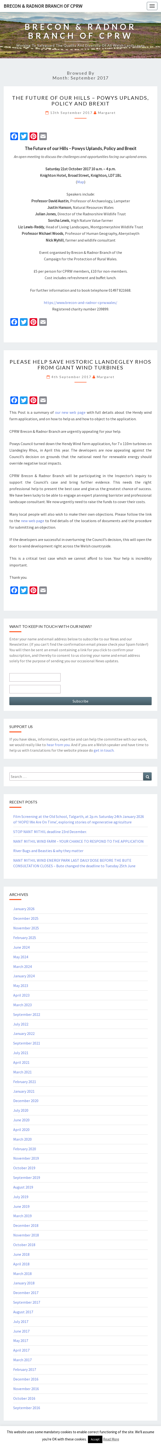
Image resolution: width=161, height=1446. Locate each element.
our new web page (70, 412)
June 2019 (21, 1206)
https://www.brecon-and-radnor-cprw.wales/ (80, 302)
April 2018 (21, 1264)
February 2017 (24, 1369)
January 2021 (24, 1091)
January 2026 (24, 908)
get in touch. (104, 750)
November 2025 (26, 928)
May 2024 (20, 956)
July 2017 (20, 1321)
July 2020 (20, 1110)
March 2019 (22, 1215)
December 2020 (25, 1100)
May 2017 (20, 1340)
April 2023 (21, 995)
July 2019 (20, 1196)
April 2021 (21, 1062)
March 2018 (22, 1273)
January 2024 (24, 975)
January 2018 (24, 1283)
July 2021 (20, 1052)
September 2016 (26, 1407)
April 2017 (21, 1350)
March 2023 (22, 1004)
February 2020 (24, 1148)
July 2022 (20, 1024)
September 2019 (26, 1177)
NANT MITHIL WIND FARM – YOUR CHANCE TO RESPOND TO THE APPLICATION (78, 841)
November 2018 (26, 1235)
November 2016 (26, 1388)
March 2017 (22, 1359)
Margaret (107, 113)
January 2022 (24, 1033)
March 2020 (22, 1139)
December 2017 (25, 1292)
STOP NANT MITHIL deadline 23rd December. (50, 831)
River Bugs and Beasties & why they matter (48, 850)
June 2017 (21, 1331)
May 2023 (20, 985)
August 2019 (23, 1187)
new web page (32, 520)
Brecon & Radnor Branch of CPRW (43, 6)
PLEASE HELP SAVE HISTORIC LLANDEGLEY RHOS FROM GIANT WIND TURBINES (80, 364)
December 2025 (25, 918)
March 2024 (22, 966)
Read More (111, 1439)
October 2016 (24, 1398)
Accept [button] (95, 1439)
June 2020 (21, 1119)
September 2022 (26, 1014)
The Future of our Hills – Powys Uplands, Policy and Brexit (80, 100)
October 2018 (24, 1244)
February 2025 (24, 937)
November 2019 (26, 1158)
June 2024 (21, 947)
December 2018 (25, 1225)
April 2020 (21, 1129)
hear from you (58, 744)
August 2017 (23, 1311)
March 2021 (22, 1072)
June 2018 (21, 1254)
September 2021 (26, 1043)
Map (80, 181)
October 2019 (24, 1167)
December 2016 (25, 1379)
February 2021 (24, 1081)
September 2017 (26, 1302)
